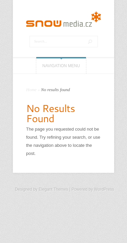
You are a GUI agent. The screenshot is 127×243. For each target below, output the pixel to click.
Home (31, 89)
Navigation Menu (61, 65)
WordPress (104, 189)
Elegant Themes (53, 189)
